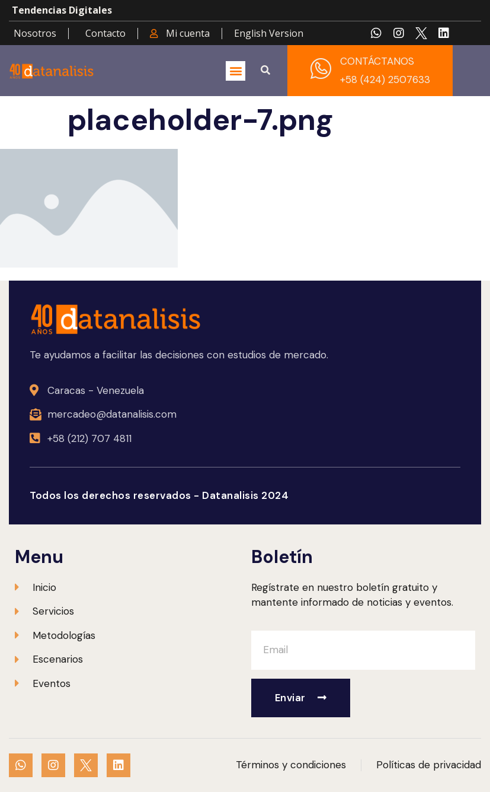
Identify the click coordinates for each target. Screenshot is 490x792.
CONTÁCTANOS (377, 61)
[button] (235, 71)
